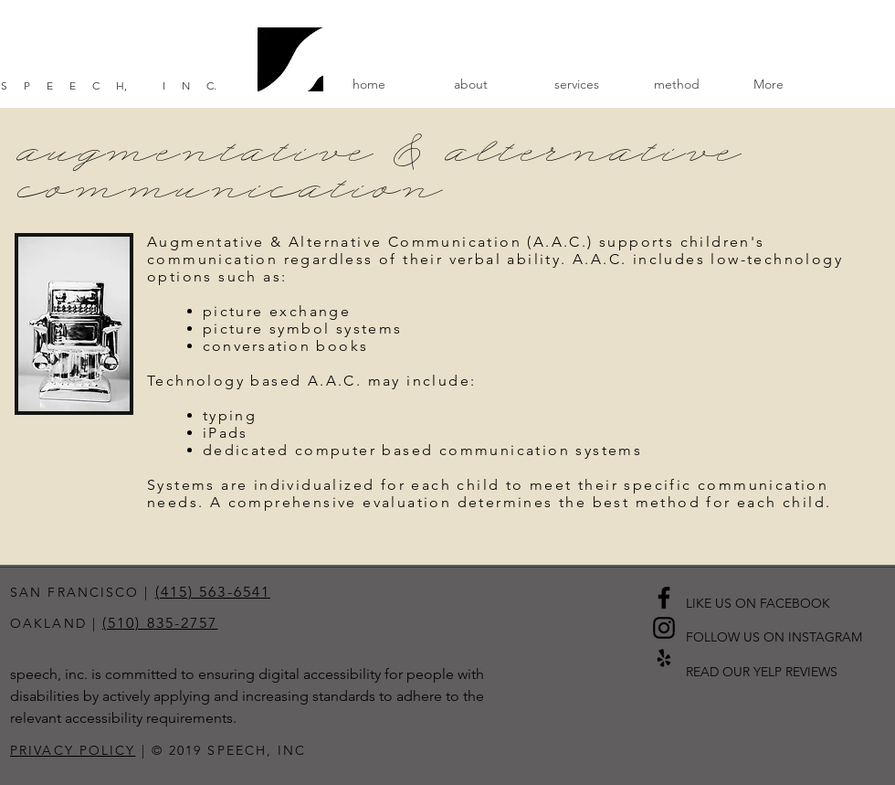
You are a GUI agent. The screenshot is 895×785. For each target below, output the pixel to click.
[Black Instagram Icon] (664, 627)
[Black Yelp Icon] (664, 658)
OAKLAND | (56, 623)
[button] (489, 84)
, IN (165, 85)
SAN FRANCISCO (74, 592)
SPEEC (58, 85)
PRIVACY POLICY (72, 750)
